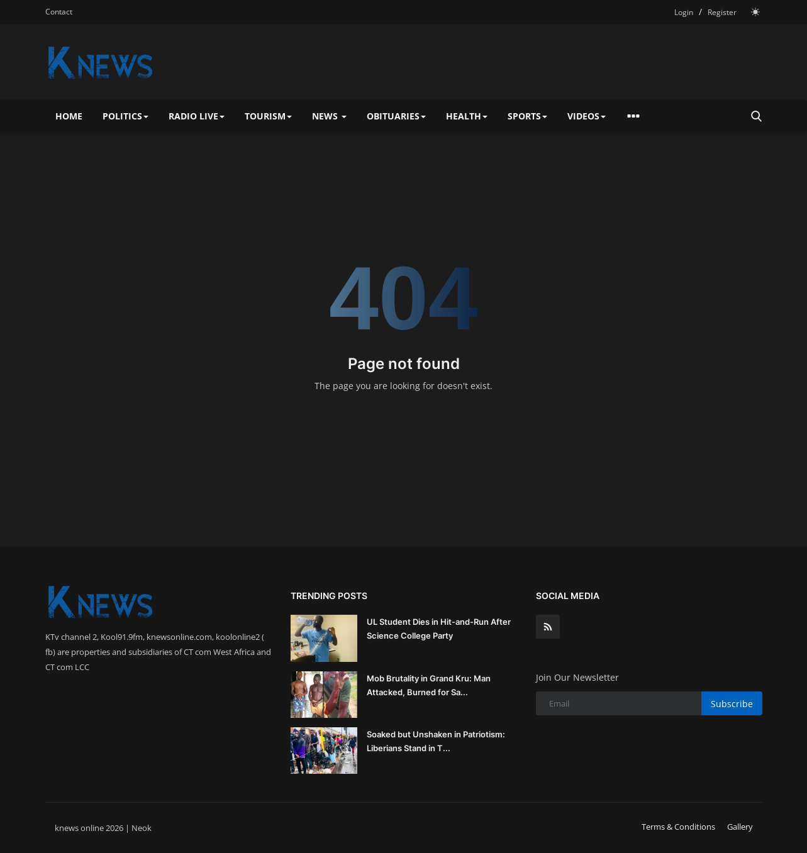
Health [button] (466, 116)
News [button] (329, 116)
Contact (58, 11)
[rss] (548, 627)
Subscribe (732, 704)
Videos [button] (586, 116)
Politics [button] (125, 116)
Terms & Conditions (678, 826)
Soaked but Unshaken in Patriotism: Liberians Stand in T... (436, 741)
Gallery (740, 826)
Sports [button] (527, 116)
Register (722, 12)
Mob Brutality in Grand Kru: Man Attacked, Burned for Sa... (429, 685)
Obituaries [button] (396, 116)
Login (683, 12)
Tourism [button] (268, 116)
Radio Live (197, 116)
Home (68, 116)
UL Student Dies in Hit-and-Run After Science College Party (439, 629)
